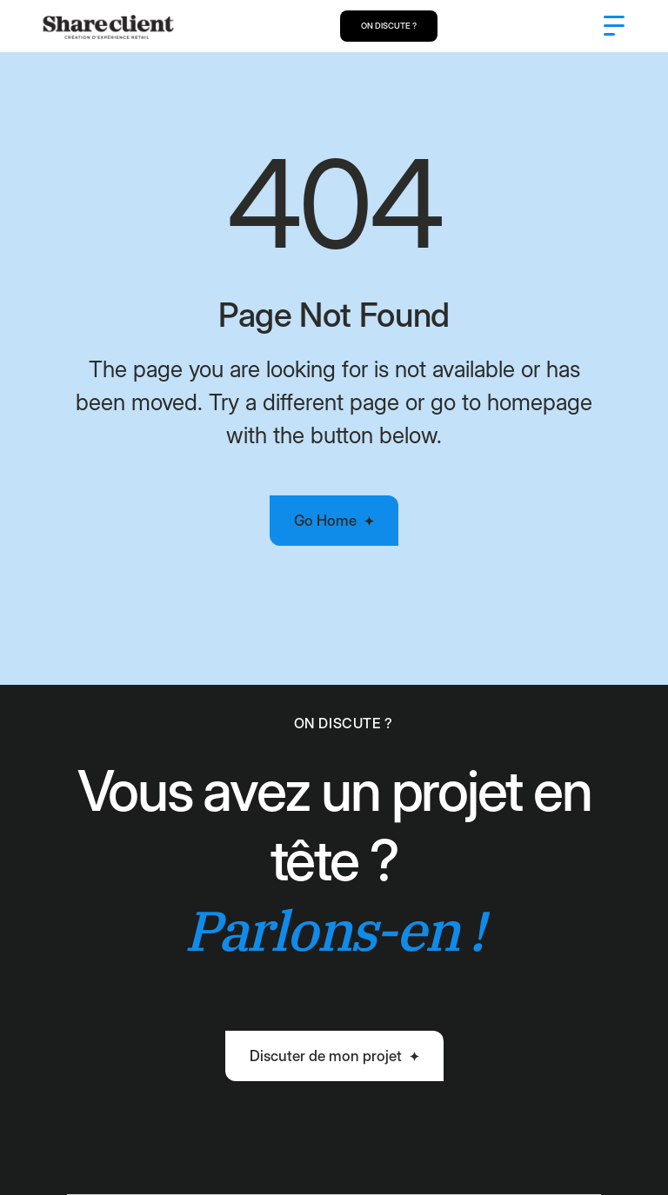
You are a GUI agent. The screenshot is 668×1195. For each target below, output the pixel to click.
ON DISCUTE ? (389, 25)
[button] (614, 26)
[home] (108, 26)
